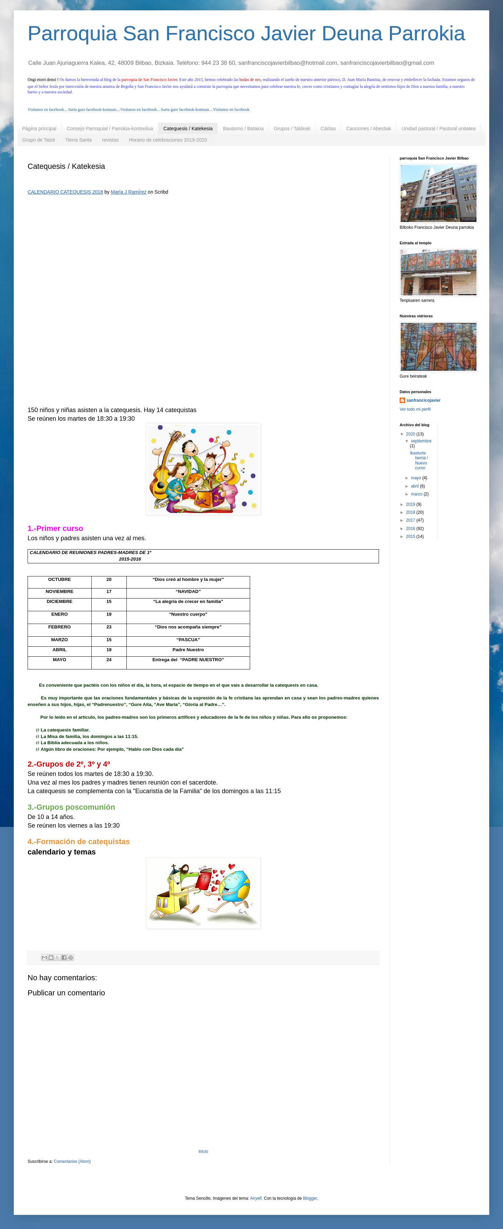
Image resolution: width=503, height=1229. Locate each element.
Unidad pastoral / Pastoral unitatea (439, 128)
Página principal (39, 128)
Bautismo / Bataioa (243, 128)
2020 (411, 434)
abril (415, 486)
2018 (411, 512)
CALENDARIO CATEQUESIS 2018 (65, 192)
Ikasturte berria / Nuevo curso (419, 460)
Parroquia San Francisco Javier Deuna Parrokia (246, 33)
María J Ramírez (128, 192)
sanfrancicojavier (424, 400)
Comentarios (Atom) (72, 1161)
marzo (417, 494)
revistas (110, 140)
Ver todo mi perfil (415, 409)
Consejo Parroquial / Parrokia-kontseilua (110, 128)
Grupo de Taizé (38, 140)
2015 (411, 536)
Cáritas (328, 128)
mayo (416, 477)
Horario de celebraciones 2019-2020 (168, 140)
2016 (411, 528)
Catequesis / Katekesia (188, 128)
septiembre (421, 441)
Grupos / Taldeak (292, 128)
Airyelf (255, 1198)
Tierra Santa (78, 140)
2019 (411, 504)
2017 (411, 520)
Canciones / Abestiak (368, 128)
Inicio (203, 1151)
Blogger (310, 1198)
